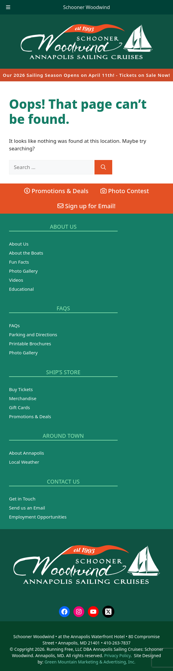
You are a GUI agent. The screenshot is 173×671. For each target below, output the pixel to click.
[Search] (103, 167)
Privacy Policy (117, 655)
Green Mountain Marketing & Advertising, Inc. (90, 662)
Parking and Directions (33, 334)
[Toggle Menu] (8, 7)
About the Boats (26, 253)
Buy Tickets (21, 389)
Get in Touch (22, 499)
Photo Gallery (23, 271)
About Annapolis (26, 453)
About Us (19, 244)
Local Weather (24, 462)
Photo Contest (124, 191)
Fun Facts (19, 262)
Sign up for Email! (86, 206)
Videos (16, 280)
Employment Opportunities (37, 517)
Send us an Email (27, 508)
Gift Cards (19, 407)
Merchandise (22, 398)
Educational (21, 289)
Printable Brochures (30, 343)
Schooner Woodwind (86, 7)
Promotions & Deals (56, 191)
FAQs (14, 325)
